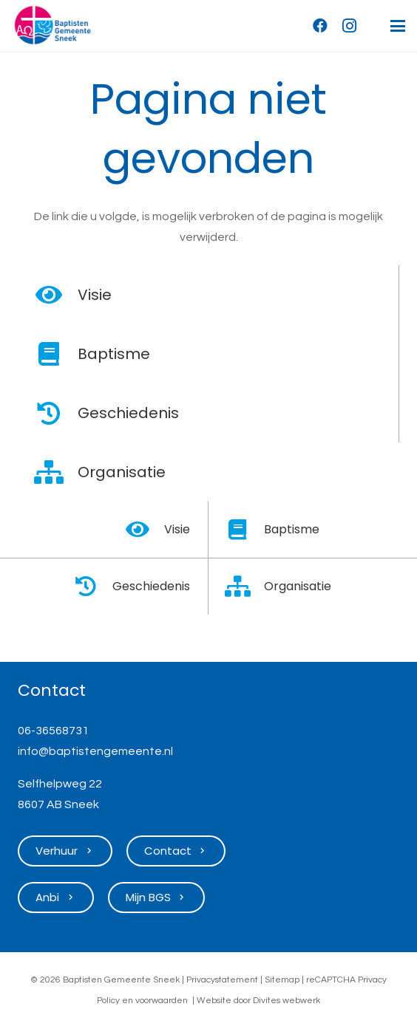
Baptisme (114, 353)
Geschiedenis (128, 413)
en (127, 1000)
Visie (95, 294)
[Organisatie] (56, 472)
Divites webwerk (286, 1000)
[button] (398, 25)
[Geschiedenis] (56, 413)
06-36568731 (53, 730)
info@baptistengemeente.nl (95, 751)
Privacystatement (222, 980)
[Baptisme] (56, 354)
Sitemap (282, 980)
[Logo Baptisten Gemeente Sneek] (52, 26)
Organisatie (122, 472)
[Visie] (56, 295)
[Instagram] (350, 26)
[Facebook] (320, 26)
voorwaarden (161, 1000)
